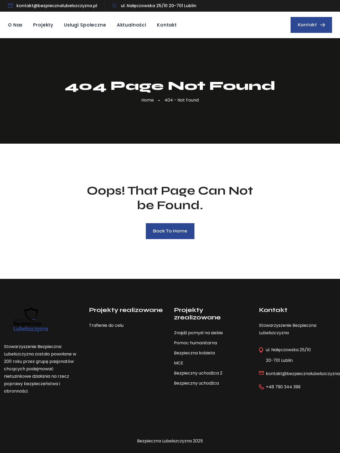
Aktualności (131, 25)
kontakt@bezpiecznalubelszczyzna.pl (56, 6)
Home (148, 100)
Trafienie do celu (106, 325)
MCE (178, 363)
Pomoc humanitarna (195, 343)
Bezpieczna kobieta (194, 353)
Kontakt (167, 25)
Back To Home (170, 231)
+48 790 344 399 (283, 387)
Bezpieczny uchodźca (196, 383)
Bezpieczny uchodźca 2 (198, 373)
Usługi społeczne (85, 25)
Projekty (43, 25)
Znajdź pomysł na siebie (198, 333)
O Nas (15, 25)
